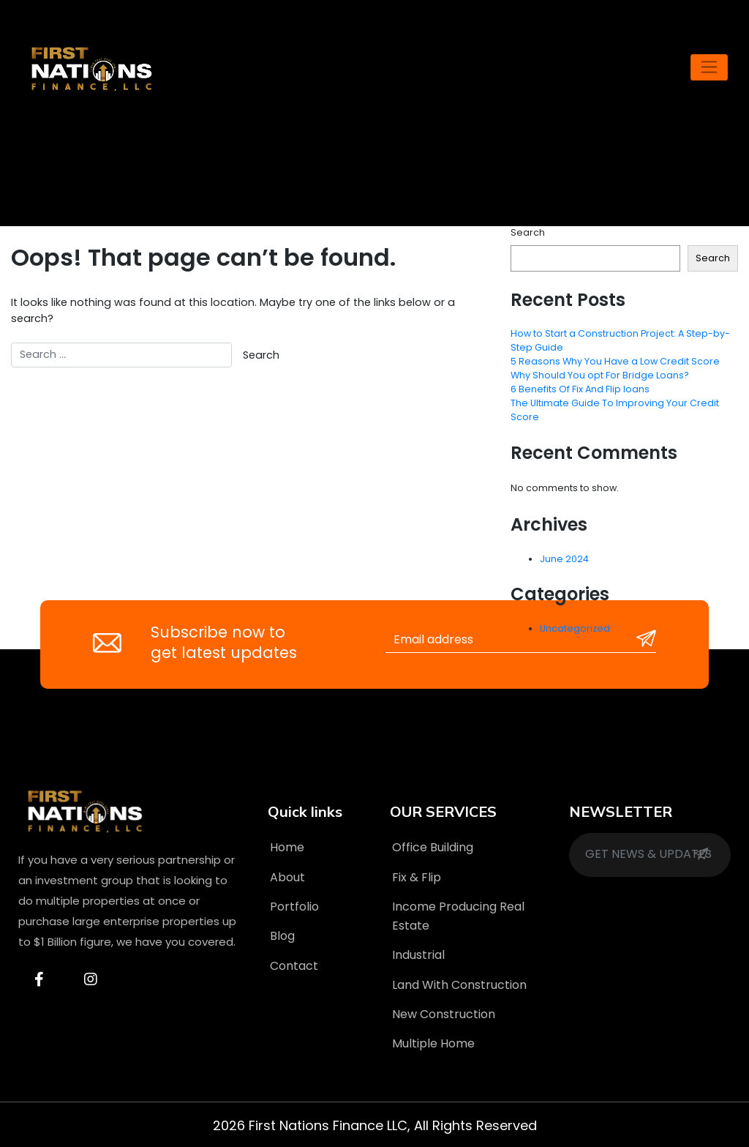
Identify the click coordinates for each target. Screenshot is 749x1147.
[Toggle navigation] (709, 67)
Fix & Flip (416, 877)
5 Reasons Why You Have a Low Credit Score (615, 361)
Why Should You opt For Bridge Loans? (600, 375)
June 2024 (564, 559)
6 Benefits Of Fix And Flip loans (580, 389)
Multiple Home (433, 1043)
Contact (294, 965)
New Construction (443, 1014)
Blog (282, 935)
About (287, 877)
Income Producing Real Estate (458, 916)
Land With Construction (459, 984)
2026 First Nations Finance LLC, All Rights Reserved (375, 1125)
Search (528, 232)
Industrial (418, 954)
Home (287, 847)
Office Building (432, 847)
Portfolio (294, 906)
